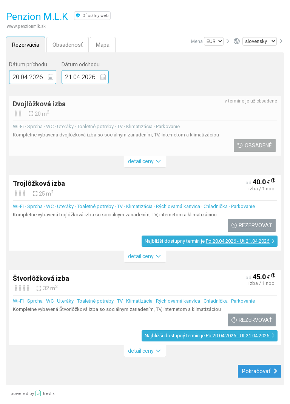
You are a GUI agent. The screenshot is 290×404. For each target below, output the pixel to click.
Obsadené (254, 145)
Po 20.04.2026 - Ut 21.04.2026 (240, 241)
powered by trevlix (32, 393)
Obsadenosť (67, 44)
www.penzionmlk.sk (26, 26)
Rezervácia (25, 44)
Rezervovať (251, 225)
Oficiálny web (92, 15)
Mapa (103, 44)
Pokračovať (259, 371)
